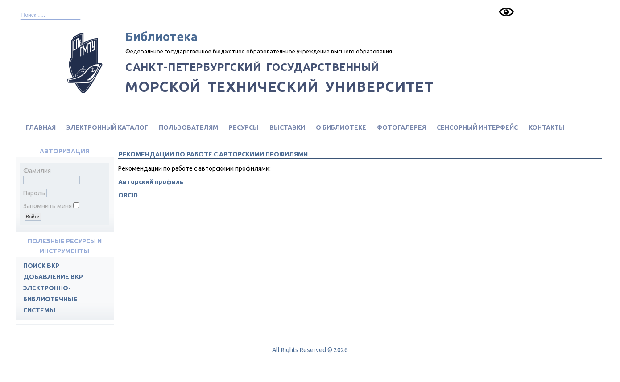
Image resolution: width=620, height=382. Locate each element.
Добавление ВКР (53, 276)
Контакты (547, 127)
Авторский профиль (150, 181)
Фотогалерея (401, 127)
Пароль (34, 193)
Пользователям (188, 127)
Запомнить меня (47, 205)
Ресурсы (244, 127)
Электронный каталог (107, 127)
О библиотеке (341, 127)
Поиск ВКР (41, 265)
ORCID (128, 195)
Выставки (287, 127)
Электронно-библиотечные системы (50, 299)
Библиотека (161, 36)
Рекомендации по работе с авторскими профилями (213, 154)
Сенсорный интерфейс (477, 127)
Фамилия (37, 170)
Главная (41, 127)
